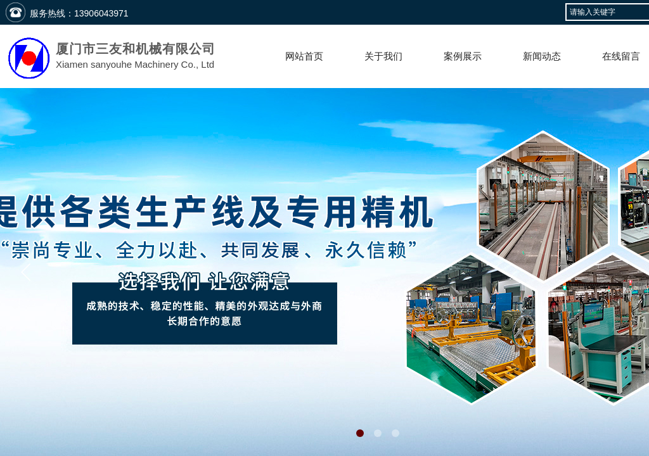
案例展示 (463, 56)
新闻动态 (542, 56)
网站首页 (304, 56)
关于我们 (383, 56)
